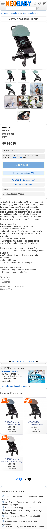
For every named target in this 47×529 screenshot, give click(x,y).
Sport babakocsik (30, 13)
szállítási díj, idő (16, 157)
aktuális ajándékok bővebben (15, 386)
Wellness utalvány (10, 371)
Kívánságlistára (23, 173)
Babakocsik (16, 13)
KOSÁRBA (23, 164)
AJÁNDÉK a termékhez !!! (23, 180)
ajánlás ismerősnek (23, 185)
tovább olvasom (23, 362)
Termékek (4, 13)
